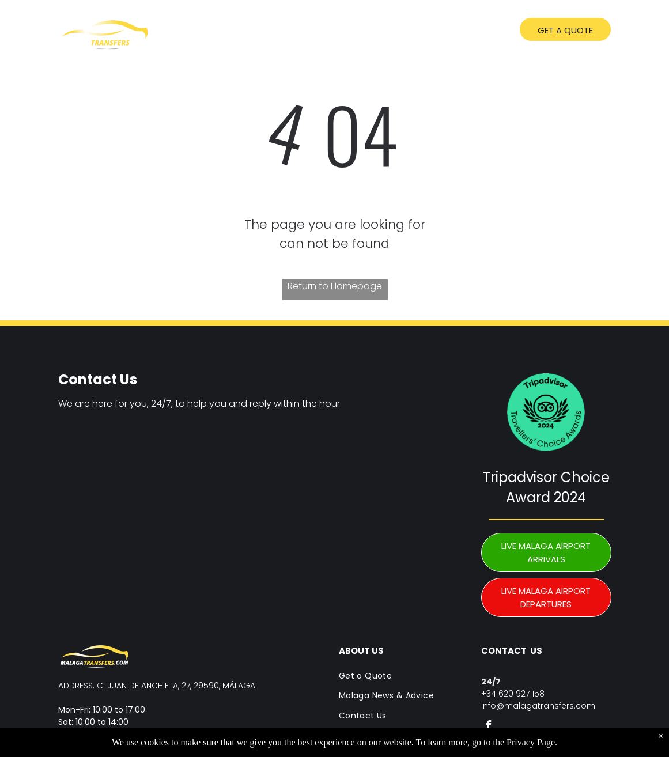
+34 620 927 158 (513, 693)
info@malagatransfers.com (538, 705)
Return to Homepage (335, 286)
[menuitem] (251, 31)
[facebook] (488, 727)
